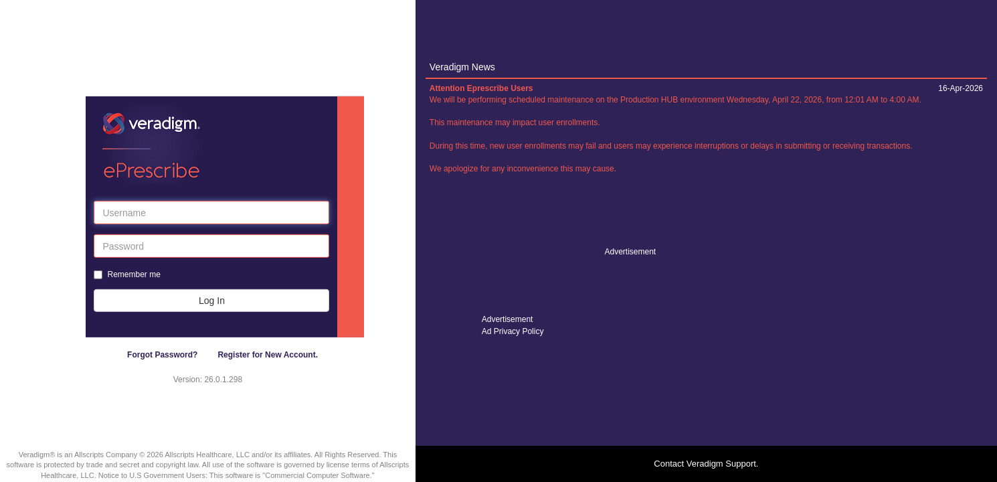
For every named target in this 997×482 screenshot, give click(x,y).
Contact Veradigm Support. (706, 464)
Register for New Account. (267, 354)
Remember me (133, 274)
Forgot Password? (162, 354)
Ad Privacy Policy (513, 331)
